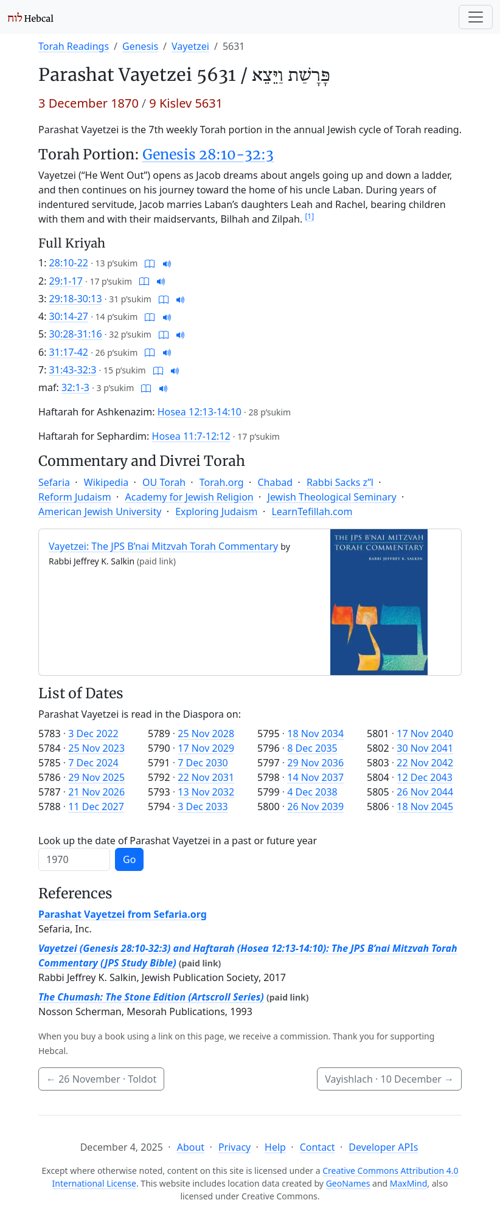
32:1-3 (75, 387)
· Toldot (101, 1079)
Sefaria (54, 482)
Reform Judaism (74, 497)
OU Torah (164, 482)
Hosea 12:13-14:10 (199, 411)
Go (129, 859)
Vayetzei (190, 46)
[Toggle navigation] (476, 17)
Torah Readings (73, 46)
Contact (317, 1147)
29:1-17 (66, 281)
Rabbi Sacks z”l (340, 482)
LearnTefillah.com (311, 511)
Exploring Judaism (216, 511)
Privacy (234, 1147)
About (190, 1147)
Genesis (140, 46)
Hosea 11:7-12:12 (191, 436)
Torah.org (222, 482)
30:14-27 (68, 316)
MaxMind (409, 1183)
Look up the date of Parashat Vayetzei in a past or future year (177, 840)
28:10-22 (68, 262)
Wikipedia (106, 482)
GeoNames (348, 1183)
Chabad (275, 482)
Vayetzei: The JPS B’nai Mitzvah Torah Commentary (163, 546)
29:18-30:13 (75, 298)
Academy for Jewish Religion (189, 497)
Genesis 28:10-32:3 (208, 154)
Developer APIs (383, 1147)
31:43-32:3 (73, 369)
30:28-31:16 (75, 334)
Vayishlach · (389, 1079)
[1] (309, 216)
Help (275, 1147)
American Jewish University (99, 511)
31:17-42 (68, 352)
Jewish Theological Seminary (332, 497)
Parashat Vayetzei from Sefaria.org (122, 914)
